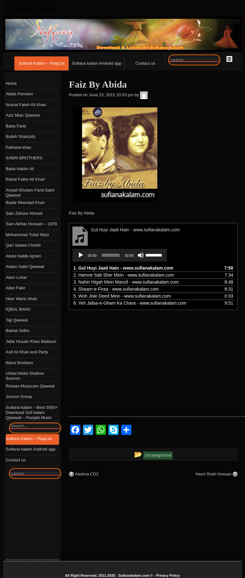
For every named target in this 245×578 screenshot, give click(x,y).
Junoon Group (19, 396)
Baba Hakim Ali (20, 168)
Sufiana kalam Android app (96, 63)
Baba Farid (16, 126)
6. (129, 303)
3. (126, 282)
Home (11, 83)
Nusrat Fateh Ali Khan (26, 104)
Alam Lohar (16, 277)
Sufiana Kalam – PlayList (42, 63)
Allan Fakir (15, 287)
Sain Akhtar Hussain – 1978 (31, 223)
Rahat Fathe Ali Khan (25, 179)
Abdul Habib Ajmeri (23, 256)
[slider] (111, 255)
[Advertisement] (157, 371)
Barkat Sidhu (17, 330)
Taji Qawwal (17, 320)
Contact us (145, 63)
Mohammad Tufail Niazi (27, 234)
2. (123, 275)
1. (123, 268)
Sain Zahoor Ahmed (24, 213)
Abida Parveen (19, 93)
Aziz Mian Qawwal (23, 115)
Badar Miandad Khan (25, 202)
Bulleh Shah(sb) (20, 136)
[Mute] (140, 255)
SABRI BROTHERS (24, 157)
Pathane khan (18, 147)
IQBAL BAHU (18, 309)
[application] (119, 255)
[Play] (81, 255)
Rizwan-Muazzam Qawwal (30, 386)
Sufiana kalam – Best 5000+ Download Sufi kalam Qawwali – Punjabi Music (32, 412)
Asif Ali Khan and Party (27, 352)
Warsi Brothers (19, 362)
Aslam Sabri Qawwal (25, 266)
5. (122, 296)
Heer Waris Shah (21, 298)
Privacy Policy (168, 575)
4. (116, 289)
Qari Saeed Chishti (23, 245)
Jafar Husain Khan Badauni (31, 341)
